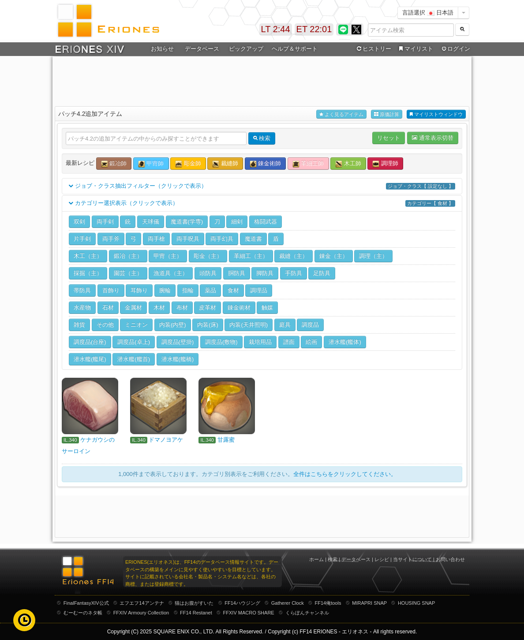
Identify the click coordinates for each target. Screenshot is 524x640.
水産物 (82, 307)
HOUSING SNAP (416, 603)
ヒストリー (373, 49)
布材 (182, 307)
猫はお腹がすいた (194, 603)
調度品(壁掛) (177, 342)
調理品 (258, 290)
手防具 (293, 273)
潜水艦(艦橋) (177, 359)
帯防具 (82, 290)
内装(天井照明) (248, 324)
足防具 (321, 273)
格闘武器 (265, 221)
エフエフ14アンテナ (142, 603)
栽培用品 (260, 342)
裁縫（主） (293, 256)
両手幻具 (221, 238)
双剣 (79, 221)
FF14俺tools (328, 603)
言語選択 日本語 (427, 12)
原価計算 (386, 114)
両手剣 (105, 221)
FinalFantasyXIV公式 (86, 603)
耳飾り (139, 290)
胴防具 (236, 273)
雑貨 (79, 324)
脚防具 (264, 273)
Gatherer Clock (287, 603)
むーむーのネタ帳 (83, 612)
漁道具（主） (170, 273)
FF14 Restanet (196, 612)
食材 (233, 290)
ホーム (316, 559)
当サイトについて (412, 559)
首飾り (111, 290)
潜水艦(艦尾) (90, 359)
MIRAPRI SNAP (369, 603)
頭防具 (208, 273)
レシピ (381, 559)
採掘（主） (88, 273)
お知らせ (162, 48)
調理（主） (373, 256)
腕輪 (165, 290)
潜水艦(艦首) (133, 359)
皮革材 (207, 307)
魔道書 (253, 238)
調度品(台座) (90, 342)
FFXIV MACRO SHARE (248, 612)
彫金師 (188, 163)
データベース (202, 48)
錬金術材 (239, 307)
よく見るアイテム (341, 114)
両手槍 (156, 238)
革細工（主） (251, 256)
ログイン (455, 49)
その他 (105, 324)
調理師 (385, 163)
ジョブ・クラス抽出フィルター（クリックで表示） (262, 186)
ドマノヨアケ (166, 439)
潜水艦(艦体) (345, 342)
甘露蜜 (226, 439)
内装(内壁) (172, 324)
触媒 (267, 307)
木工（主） (88, 256)
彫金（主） (208, 256)
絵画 (311, 342)
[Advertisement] (262, 80)
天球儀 (150, 221)
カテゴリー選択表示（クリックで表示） (262, 203)
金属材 (133, 307)
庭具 (285, 324)
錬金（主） (333, 256)
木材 (159, 307)
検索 (332, 559)
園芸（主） (128, 273)
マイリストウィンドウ (436, 114)
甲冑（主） (167, 256)
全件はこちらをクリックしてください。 (345, 474)
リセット (388, 137)
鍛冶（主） (128, 256)
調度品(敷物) (221, 342)
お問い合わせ (450, 559)
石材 (108, 307)
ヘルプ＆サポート (295, 48)
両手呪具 (187, 238)
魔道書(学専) (187, 221)
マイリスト (415, 49)
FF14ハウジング (242, 603)
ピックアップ (246, 48)
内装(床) (207, 324)
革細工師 (308, 163)
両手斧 (111, 238)
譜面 (289, 342)
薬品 (210, 290)
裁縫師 (225, 163)
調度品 (310, 324)
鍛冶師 (114, 163)
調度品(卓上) (133, 342)
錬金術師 (265, 163)
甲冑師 (151, 163)
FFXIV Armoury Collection (141, 612)
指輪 (188, 290)
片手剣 (82, 238)
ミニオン (136, 324)
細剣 (237, 221)
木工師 (348, 163)
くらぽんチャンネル (307, 612)
